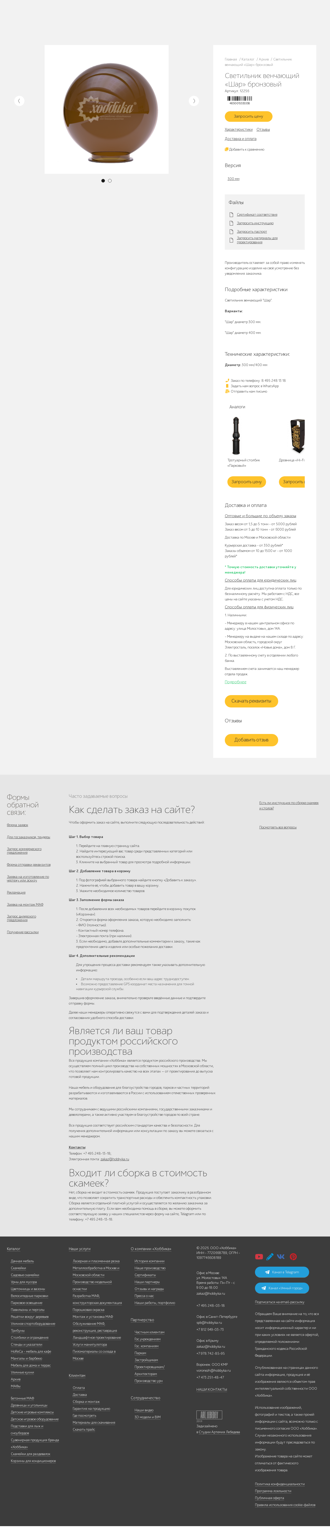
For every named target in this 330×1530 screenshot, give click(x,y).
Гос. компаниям (147, 1350)
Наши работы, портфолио (155, 1306)
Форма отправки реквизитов (29, 870)
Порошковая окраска (88, 1313)
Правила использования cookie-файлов (285, 1509)
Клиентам (76, 1379)
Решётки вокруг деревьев (29, 1320)
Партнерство (141, 1324)
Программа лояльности (273, 1495)
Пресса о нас (144, 1300)
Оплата (79, 1391)
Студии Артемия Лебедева (219, 1436)
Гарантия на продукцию (91, 1412)
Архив (15, 1383)
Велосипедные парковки (29, 1300)
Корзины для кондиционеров (33, 1465)
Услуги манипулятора (90, 1348)
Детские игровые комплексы (32, 1416)
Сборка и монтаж (86, 1405)
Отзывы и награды (149, 1293)
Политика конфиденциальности (280, 1488)
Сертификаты (145, 1279)
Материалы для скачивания (94, 1426)
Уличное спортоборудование (33, 1327)
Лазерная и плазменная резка (96, 1265)
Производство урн (149, 1384)
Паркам (140, 1357)
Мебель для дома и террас (31, 1369)
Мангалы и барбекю (26, 1362)
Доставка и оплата (241, 140)
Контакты (93, 25)
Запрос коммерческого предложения (24, 855)
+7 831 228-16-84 (187, 27)
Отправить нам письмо (246, 393)
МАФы (16, 1390)
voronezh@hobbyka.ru (213, 1374)
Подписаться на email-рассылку (279, 1306)
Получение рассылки (23, 942)
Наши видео (144, 1414)
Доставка (80, 1398)
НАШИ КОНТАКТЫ (211, 1393)
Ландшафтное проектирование (97, 1341)
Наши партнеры (147, 1286)
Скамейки (18, 1272)
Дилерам (49, 25)
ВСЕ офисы (160, 27)
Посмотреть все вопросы (278, 832)
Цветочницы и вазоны (28, 1293)
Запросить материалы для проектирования (257, 242)
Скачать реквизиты (251, 703)
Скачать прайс (84, 1433)
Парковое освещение (26, 1306)
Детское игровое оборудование (35, 1423)
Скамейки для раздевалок (30, 1458)
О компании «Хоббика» (149, 1253)
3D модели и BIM (148, 1421)
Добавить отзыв (251, 742)
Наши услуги (79, 1253)
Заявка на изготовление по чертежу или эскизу (28, 885)
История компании (149, 1265)
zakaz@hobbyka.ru (139, 27)
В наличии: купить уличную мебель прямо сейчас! (165, 5)
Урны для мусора (24, 1286)
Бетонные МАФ (22, 1402)
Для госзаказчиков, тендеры (28, 840)
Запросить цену (251, 117)
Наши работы (94, 19)
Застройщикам (146, 1364)
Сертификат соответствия (257, 217)
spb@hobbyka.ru (209, 1326)
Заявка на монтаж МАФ (25, 913)
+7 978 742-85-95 (188, 22)
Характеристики (239, 131)
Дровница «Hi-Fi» (292, 462)
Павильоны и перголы (28, 1313)
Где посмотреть (84, 1419)
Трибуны (18, 1334)
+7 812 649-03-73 (138, 22)
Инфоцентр (76, 25)
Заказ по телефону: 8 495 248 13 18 (255, 382)
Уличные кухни (22, 1376)
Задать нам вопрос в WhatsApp (252, 388)
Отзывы (263, 131)
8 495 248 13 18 (136, 17)
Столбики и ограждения (29, 1341)
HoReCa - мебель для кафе (31, 1355)
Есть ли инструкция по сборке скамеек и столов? (289, 807)
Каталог (48, 19)
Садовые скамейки (25, 1279)
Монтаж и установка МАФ (93, 1320)
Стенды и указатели (26, 1348)
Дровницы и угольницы (29, 1409)
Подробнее (235, 683)
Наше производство (69, 19)
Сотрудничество (143, 1402)
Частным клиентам (149, 1336)
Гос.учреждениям (148, 1343)
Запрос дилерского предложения (21, 928)
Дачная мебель (22, 1265)
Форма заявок (17, 827)
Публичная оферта (269, 1502)
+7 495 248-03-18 (210, 1309)
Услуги (62, 25)
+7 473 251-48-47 (187, 17)
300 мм (234, 180)
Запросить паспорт (252, 234)
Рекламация (16, 899)
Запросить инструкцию (255, 225)
